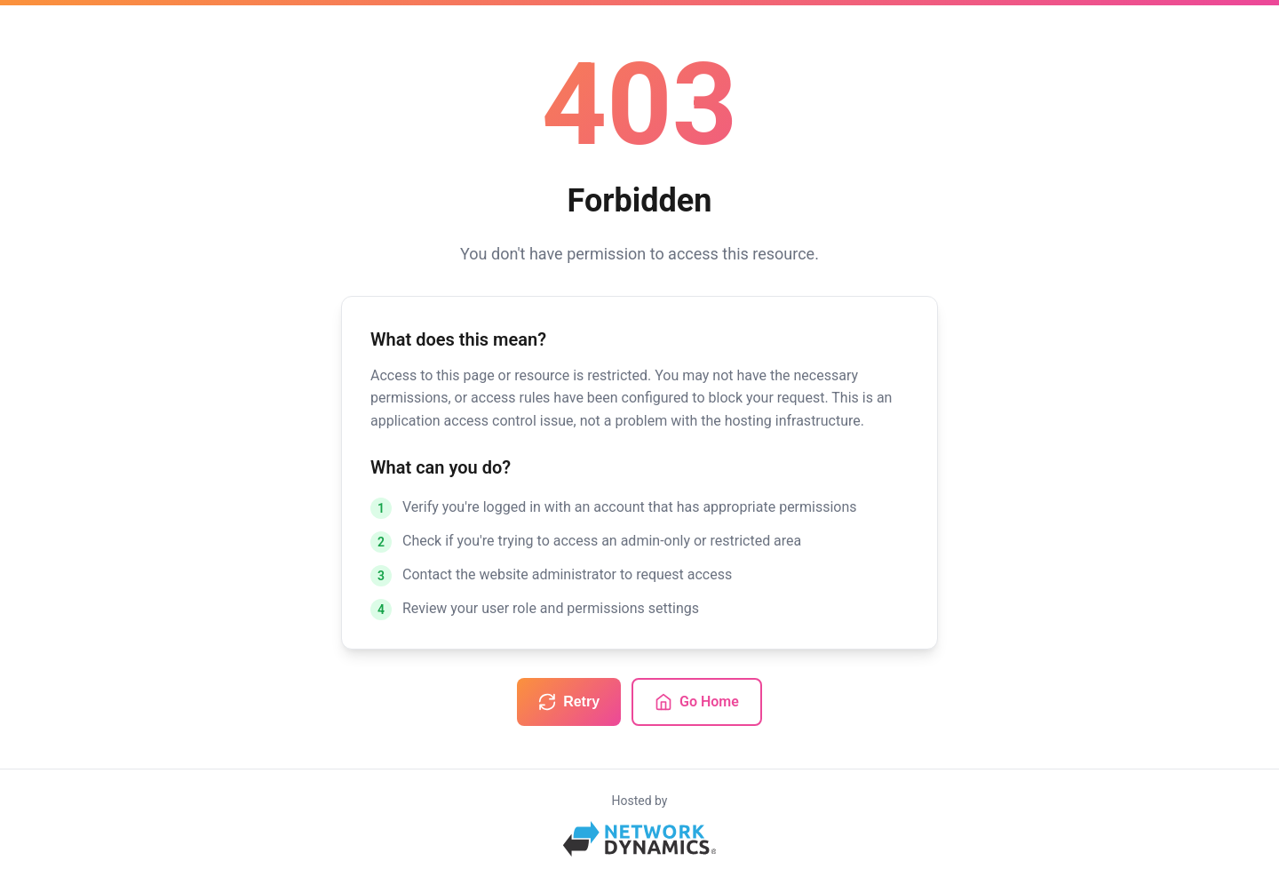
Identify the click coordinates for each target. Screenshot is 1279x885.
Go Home (697, 702)
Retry (569, 702)
